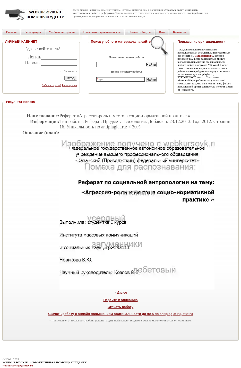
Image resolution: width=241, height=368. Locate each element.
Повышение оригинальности (201, 41)
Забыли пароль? (51, 85)
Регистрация (69, 85)
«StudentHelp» (204, 55)
